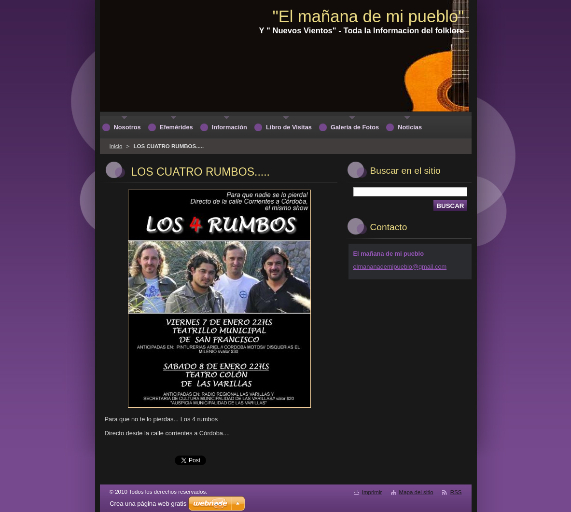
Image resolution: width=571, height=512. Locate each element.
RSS (456, 492)
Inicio (116, 146)
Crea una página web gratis (148, 503)
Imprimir (372, 492)
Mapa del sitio (416, 492)
